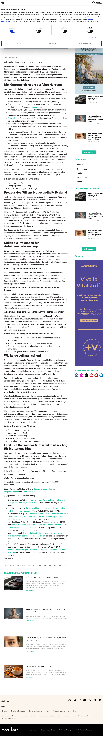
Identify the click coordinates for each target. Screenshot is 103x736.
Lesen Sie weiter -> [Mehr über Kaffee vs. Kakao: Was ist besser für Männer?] (30, 590)
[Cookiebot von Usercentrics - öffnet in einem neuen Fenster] (94, 2)
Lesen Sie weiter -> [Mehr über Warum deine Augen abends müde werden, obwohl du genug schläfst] (30, 651)
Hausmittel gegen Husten (43, 489)
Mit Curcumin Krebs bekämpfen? (38, 666)
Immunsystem (36, 107)
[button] (40, 565)
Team (47, 711)
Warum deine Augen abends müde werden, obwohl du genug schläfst (95, 136)
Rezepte (80, 182)
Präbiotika (12, 118)
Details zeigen (93, 38)
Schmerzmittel (29, 492)
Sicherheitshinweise (35, 711)
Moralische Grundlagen (17, 711)
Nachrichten (82, 177)
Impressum (33, 730)
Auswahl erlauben (51, 44)
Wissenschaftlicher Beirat (61, 711)
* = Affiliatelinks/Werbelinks (85, 730)
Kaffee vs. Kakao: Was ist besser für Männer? (43, 577)
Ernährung (81, 173)
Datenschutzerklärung (48, 730)
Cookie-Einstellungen (65, 730)
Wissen (14, 58)
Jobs (74, 711)
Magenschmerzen (11, 492)
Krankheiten (82, 169)
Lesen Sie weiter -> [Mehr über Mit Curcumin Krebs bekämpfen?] (30, 677)
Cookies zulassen (85, 44)
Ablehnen (18, 44)
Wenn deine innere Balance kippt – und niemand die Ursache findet (95, 118)
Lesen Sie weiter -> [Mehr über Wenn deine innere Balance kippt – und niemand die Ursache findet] (30, 620)
